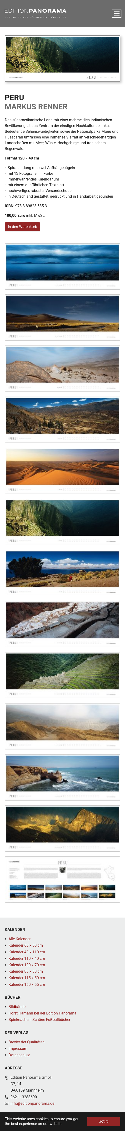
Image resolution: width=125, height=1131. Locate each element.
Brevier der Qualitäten (27, 1042)
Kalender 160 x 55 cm (27, 984)
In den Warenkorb (22, 226)
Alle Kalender (19, 939)
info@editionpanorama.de (32, 1103)
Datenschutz (19, 1055)
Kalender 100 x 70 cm (27, 965)
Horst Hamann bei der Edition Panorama (42, 1013)
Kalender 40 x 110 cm (27, 952)
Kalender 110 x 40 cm (27, 958)
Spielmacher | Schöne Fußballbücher (39, 1019)
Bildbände (17, 1006)
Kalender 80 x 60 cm (26, 971)
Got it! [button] (104, 1121)
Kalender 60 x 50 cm (26, 945)
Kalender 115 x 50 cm (27, 978)
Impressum (18, 1048)
